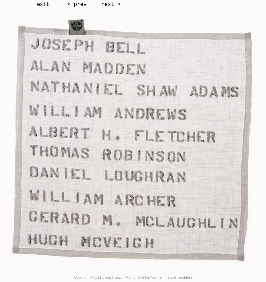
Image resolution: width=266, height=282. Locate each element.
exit (43, 5)
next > (110, 5)
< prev (77, 5)
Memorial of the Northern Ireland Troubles (158, 277)
